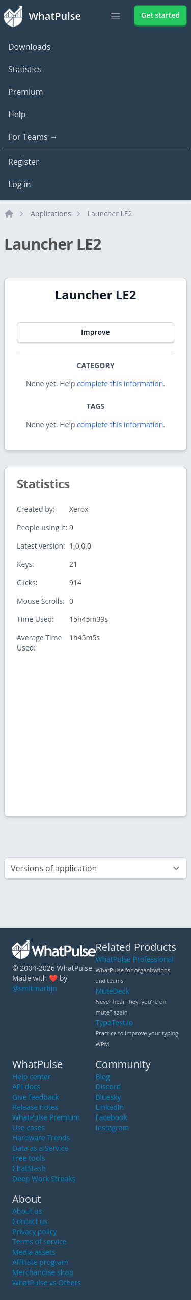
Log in (19, 184)
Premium (25, 91)
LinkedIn (110, 1107)
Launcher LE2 (110, 213)
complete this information (120, 383)
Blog (103, 1076)
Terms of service (39, 1241)
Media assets (34, 1252)
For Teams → (33, 136)
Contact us (29, 1221)
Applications (51, 213)
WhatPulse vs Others (46, 1282)
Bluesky (108, 1097)
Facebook (111, 1117)
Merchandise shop (42, 1272)
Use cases (28, 1127)
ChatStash (29, 1168)
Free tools (28, 1158)
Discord (108, 1086)
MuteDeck (112, 991)
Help (17, 114)
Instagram (112, 1127)
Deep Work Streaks (43, 1178)
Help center (31, 1076)
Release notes (35, 1107)
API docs (26, 1086)
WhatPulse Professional (135, 959)
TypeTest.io (114, 1022)
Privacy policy (34, 1231)
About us (27, 1211)
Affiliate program (40, 1262)
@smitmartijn (34, 988)
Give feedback (35, 1097)
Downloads (29, 47)
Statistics (25, 69)
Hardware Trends (41, 1137)
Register (23, 161)
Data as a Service (40, 1148)
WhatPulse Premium (46, 1117)
